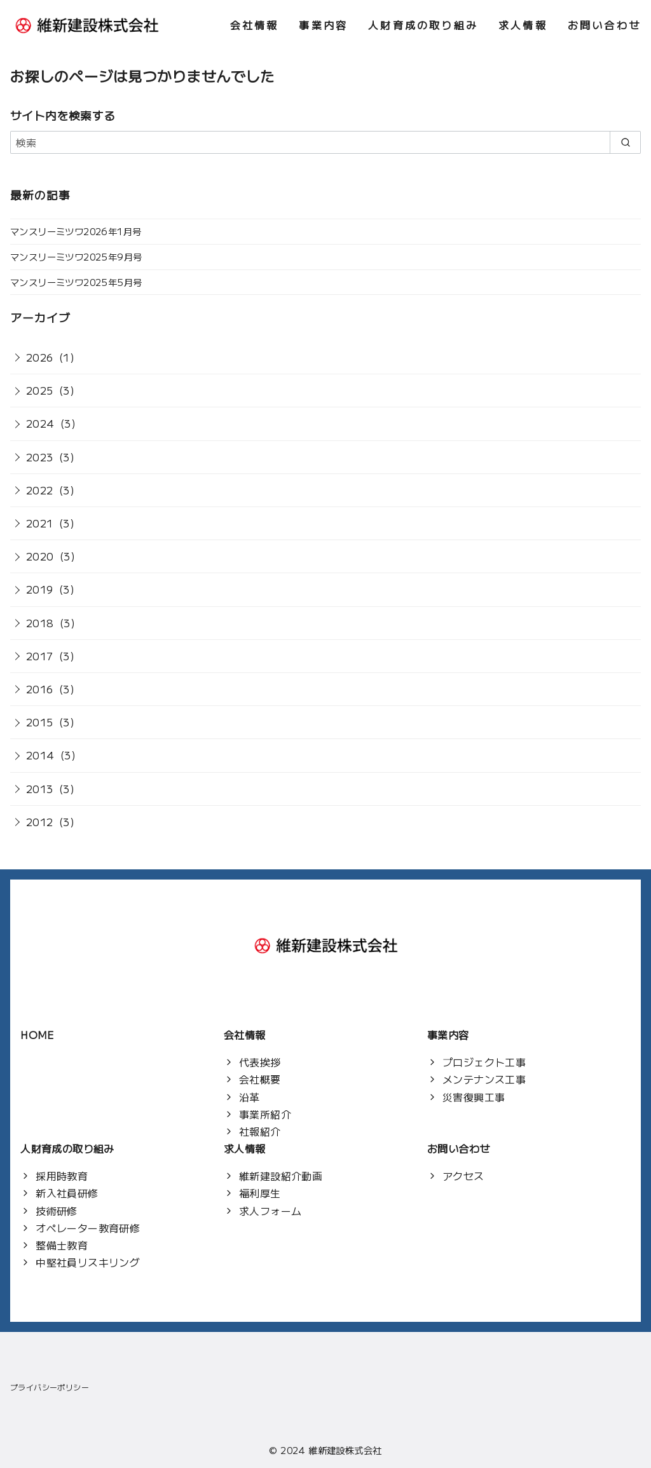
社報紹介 (260, 1131)
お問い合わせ (604, 24)
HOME (37, 1034)
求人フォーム (270, 1210)
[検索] (325, 142)
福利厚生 (260, 1192)
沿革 (249, 1096)
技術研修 (57, 1210)
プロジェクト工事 (484, 1062)
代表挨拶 (260, 1062)
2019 (39, 589)
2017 (39, 655)
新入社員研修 (67, 1192)
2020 (40, 556)
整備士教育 (62, 1245)
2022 (39, 490)
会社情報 (254, 24)
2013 (39, 788)
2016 (39, 689)
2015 (39, 722)
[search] (625, 142)
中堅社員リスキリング (88, 1262)
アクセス (463, 1175)
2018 (40, 622)
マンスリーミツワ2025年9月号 (76, 256)
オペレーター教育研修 (88, 1227)
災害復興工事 (473, 1096)
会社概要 (260, 1079)
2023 (39, 457)
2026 (39, 357)
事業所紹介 (265, 1114)
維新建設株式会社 (344, 1450)
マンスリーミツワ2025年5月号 (76, 282)
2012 (39, 821)
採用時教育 (62, 1175)
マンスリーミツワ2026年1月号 (75, 231)
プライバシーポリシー (49, 1387)
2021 (39, 523)
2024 (40, 423)
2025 (39, 390)
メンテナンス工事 (484, 1079)
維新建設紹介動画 (280, 1175)
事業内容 (323, 24)
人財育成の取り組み (423, 24)
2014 (40, 755)
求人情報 (522, 24)
